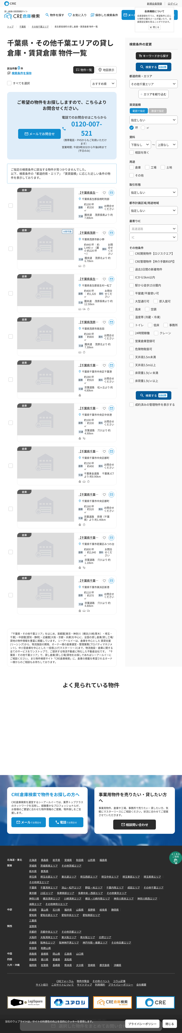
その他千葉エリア (154, 887)
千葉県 (33, 887)
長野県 (91, 909)
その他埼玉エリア (39, 882)
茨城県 (33, 865)
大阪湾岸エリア (49, 937)
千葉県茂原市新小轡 (93, 239)
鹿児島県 (104, 965)
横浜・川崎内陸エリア (97, 898)
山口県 (80, 953)
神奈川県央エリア (124, 898)
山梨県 (80, 909)
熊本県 (68, 965)
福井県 (68, 909)
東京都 (33, 893)
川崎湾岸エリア (72, 898)
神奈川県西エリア (147, 898)
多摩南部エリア (65, 893)
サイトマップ (84, 984)
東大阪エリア (68, 937)
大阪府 (33, 937)
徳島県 (33, 959)
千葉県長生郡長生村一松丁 (97, 285)
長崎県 (56, 965)
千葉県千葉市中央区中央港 (97, 414)
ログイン (173, 3)
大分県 (80, 965)
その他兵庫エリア (121, 942)
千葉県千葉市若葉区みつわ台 (98, 544)
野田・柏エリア (94, 887)
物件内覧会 (83, 981)
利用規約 (100, 984)
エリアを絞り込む (155, 94)
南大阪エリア (87, 937)
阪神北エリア (47, 942)
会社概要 (141, 984)
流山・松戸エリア (71, 887)
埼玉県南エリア (152, 876)
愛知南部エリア (91, 915)
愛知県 (33, 915)
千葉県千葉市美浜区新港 (95, 587)
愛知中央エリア (70, 915)
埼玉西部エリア (89, 876)
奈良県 (33, 948)
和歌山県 (46, 948)
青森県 (44, 860)
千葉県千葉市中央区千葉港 (97, 371)
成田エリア (133, 887)
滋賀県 (33, 926)
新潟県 (33, 909)
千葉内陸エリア (115, 887)
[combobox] (153, 228)
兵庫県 (33, 942)
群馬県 (44, 871)
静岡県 (115, 909)
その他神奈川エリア (56, 904)
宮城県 (68, 860)
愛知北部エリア (49, 915)
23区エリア (46, 893)
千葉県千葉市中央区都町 (95, 458)
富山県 (44, 909)
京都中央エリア (49, 931)
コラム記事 (119, 981)
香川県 (44, 959)
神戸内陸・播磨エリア (95, 942)
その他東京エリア (117, 893)
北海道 (33, 860)
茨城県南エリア (49, 865)
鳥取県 (33, 953)
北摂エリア (105, 937)
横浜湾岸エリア (51, 898)
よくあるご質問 (175, 855)
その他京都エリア (71, 931)
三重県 (33, 920)
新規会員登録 (154, 3)
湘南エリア (35, 904)
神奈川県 (34, 898)
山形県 (91, 860)
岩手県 (56, 860)
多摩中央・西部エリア (90, 893)
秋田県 (80, 860)
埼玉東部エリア (131, 876)
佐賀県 (44, 965)
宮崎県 (91, 965)
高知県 (68, 959)
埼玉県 (33, 876)
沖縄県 (117, 965)
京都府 (33, 931)
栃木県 (33, 871)
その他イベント (101, 981)
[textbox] (154, 229)
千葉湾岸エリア (49, 887)
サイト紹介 (42, 984)
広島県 (68, 953)
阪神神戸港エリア (69, 942)
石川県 (56, 909)
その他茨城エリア (71, 865)
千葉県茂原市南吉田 (93, 328)
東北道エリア (68, 876)
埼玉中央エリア (110, 876)
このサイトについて (62, 984)
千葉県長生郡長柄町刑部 (95, 199)
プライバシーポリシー (120, 984)
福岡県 (33, 965)
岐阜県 (103, 909)
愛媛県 (56, 959)
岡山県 (56, 953)
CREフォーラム (65, 981)
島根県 (44, 953)
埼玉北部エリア (49, 876)
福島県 (103, 860)
